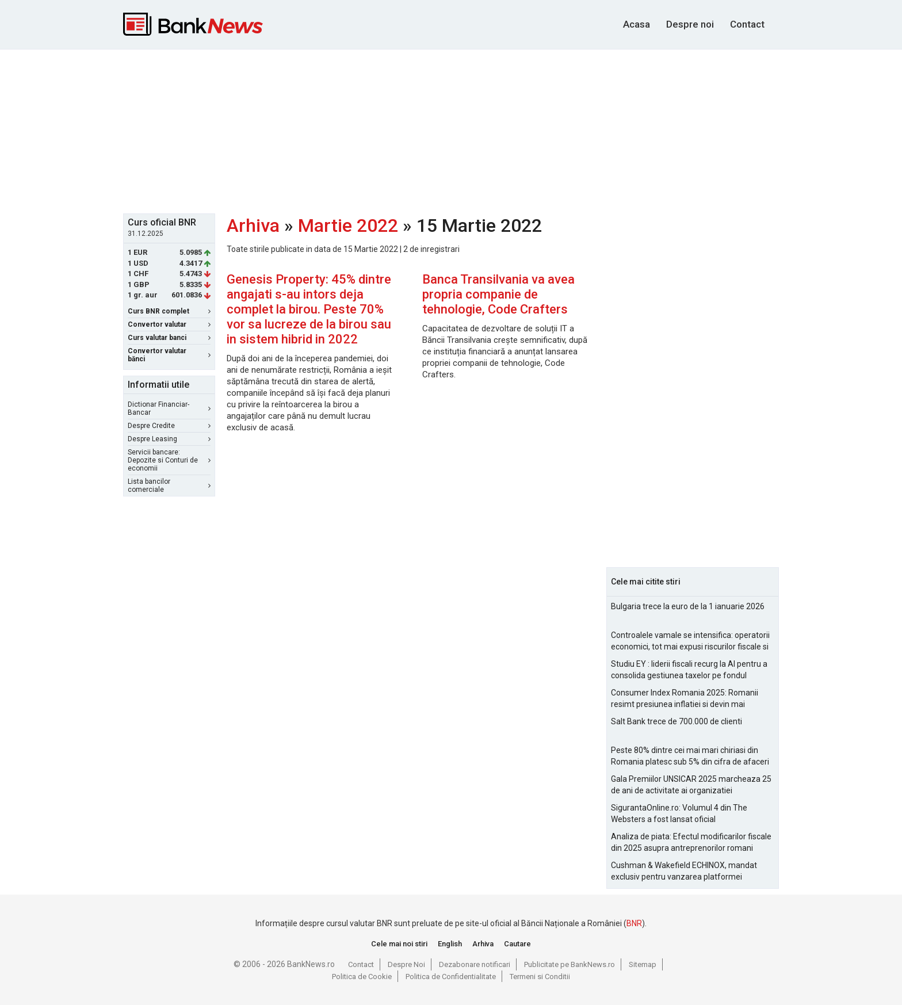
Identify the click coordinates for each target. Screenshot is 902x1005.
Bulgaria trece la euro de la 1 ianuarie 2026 (688, 606)
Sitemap (642, 964)
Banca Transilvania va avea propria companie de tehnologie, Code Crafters (498, 294)
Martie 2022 (348, 225)
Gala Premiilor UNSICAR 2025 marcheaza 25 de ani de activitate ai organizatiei (691, 784)
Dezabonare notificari (474, 964)
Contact (747, 24)
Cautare (517, 943)
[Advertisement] (451, 130)
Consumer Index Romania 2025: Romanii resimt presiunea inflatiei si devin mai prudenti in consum (684, 699)
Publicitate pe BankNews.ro (569, 964)
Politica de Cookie (362, 976)
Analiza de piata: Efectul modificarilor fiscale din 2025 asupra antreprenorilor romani (691, 842)
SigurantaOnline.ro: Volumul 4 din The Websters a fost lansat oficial (679, 813)
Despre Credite (169, 426)
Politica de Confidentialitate (451, 976)
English (450, 943)
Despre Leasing (169, 439)
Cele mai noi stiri (399, 943)
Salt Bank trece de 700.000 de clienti (676, 721)
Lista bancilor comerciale (169, 485)
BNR (634, 923)
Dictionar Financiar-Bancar (169, 408)
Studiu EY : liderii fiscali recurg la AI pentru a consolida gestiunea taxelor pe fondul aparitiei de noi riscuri (689, 670)
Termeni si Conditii (540, 976)
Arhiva (253, 225)
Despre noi (690, 24)
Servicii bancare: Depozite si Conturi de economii (169, 460)
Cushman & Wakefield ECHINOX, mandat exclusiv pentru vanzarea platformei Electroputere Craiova (684, 871)
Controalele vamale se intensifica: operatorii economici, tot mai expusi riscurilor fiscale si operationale (690, 641)
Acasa (636, 24)
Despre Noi (406, 964)
